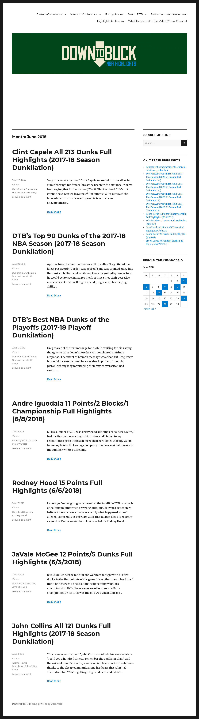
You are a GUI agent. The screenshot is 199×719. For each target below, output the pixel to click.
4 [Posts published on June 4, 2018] (146, 287)
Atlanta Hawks (19, 663)
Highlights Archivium (110, 21)
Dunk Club (17, 273)
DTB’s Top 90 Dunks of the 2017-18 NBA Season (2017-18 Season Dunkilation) (69, 243)
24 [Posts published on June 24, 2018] (183, 298)
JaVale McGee (19, 587)
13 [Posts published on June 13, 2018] (159, 292)
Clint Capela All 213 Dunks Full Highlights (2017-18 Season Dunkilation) (62, 159)
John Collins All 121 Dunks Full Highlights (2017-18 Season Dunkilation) (61, 633)
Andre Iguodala (20, 440)
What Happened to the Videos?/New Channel (157, 21)
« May (146, 308)
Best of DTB (135, 14)
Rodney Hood (19, 515)
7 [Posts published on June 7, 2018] (165, 287)
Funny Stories (114, 14)
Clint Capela (18, 189)
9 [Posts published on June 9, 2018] (177, 287)
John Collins (31, 666)
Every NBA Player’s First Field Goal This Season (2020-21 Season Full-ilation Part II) (164, 197)
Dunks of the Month (22, 276)
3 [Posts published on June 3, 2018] (183, 281)
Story (34, 192)
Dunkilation (32, 189)
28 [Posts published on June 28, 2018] (165, 304)
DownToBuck (19, 704)
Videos (15, 184)
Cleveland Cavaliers (22, 512)
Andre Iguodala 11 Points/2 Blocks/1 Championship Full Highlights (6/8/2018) (70, 411)
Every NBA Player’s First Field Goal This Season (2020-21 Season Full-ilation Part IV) (164, 177)
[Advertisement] (100, 105)
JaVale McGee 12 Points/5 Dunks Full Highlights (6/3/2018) (72, 558)
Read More (54, 211)
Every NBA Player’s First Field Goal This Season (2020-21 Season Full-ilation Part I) (164, 207)
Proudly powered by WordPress (45, 704)
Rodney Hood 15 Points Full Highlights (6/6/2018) (57, 486)
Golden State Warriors (23, 583)
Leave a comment (21, 197)
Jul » (153, 308)
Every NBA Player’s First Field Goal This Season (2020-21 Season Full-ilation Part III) (164, 187)
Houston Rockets (21, 192)
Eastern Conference (49, 14)
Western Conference (83, 14)
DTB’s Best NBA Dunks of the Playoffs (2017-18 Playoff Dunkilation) (60, 327)
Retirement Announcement (169, 14)
